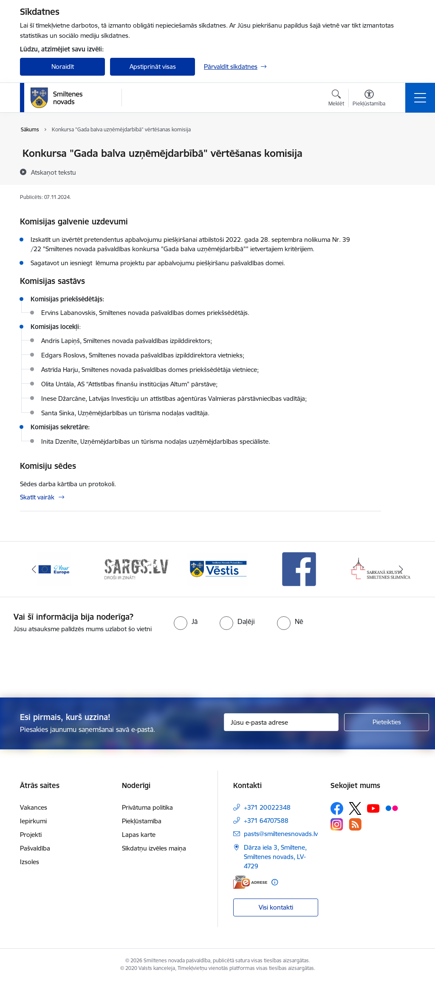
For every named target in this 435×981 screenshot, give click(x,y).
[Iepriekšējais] (34, 569)
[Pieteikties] (386, 722)
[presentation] (217, 666)
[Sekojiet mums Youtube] (373, 808)
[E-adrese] (250, 882)
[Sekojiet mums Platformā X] (355, 808)
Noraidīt (62, 66)
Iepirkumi (33, 821)
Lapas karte (138, 835)
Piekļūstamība (141, 821)
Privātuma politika (147, 807)
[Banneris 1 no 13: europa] (54, 568)
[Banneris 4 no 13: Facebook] (299, 568)
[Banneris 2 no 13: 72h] (136, 568)
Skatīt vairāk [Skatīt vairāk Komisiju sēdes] (37, 497)
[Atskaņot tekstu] (53, 172)
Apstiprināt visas (153, 66)
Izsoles (29, 862)
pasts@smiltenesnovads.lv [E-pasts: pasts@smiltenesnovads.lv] (281, 834)
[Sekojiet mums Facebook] (336, 808)
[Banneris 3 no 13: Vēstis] (217, 568)
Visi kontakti (276, 907)
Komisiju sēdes (48, 466)
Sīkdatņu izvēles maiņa (154, 848)
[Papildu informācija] (274, 882)
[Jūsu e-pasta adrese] (281, 722)
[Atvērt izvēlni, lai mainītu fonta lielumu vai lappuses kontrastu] (369, 99)
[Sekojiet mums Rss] (355, 824)
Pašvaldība (35, 848)
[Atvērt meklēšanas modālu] (336, 99)
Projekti (31, 835)
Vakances (33, 807)
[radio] (186, 621)
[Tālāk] (401, 569)
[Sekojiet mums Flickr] (391, 808)
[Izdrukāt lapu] (403, 149)
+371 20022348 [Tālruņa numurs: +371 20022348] (267, 807)
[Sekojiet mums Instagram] (336, 824)
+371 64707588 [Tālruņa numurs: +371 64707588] (266, 821)
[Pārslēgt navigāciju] (420, 98)
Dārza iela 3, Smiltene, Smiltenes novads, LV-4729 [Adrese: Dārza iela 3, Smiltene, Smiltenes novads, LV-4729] (275, 856)
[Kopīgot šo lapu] (403, 171)
